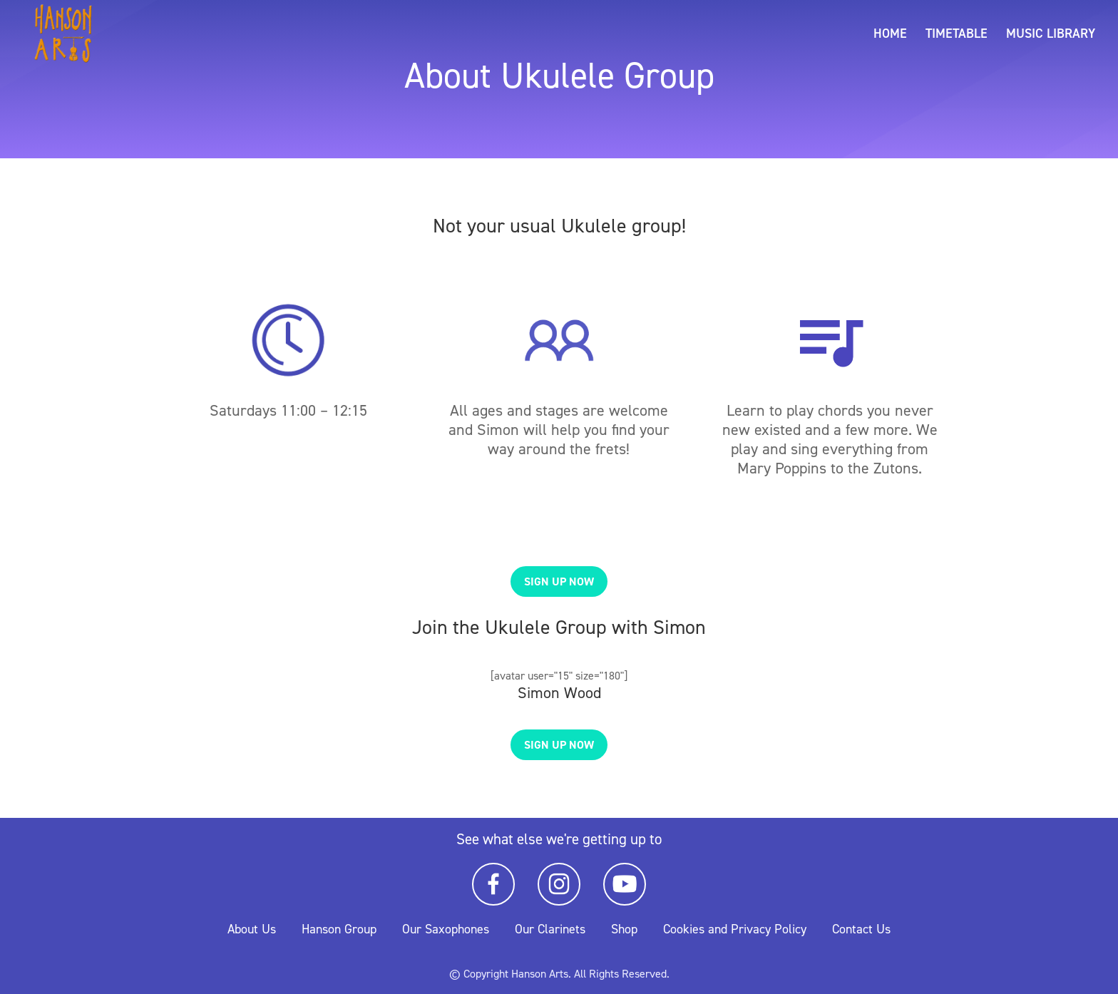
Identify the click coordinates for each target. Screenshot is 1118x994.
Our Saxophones (445, 929)
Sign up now (559, 581)
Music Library (1050, 35)
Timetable (956, 35)
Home (890, 35)
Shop (624, 929)
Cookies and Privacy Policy (734, 929)
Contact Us (861, 929)
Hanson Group (339, 929)
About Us (251, 929)
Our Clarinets (550, 929)
